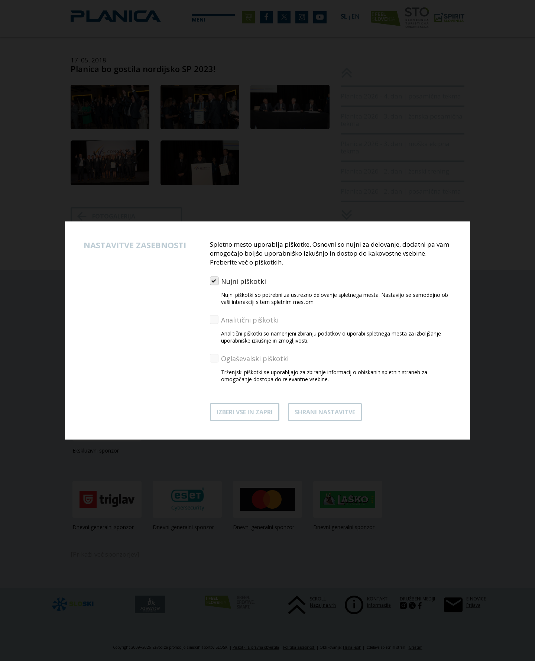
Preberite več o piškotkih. (246, 262)
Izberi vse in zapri (245, 412)
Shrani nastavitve (325, 412)
